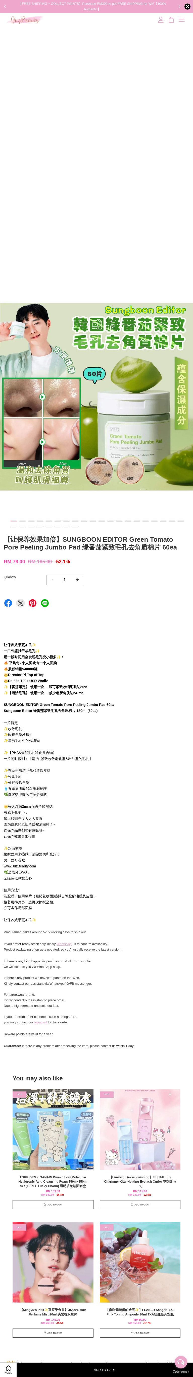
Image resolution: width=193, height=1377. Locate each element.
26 (58, 526)
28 (75, 526)
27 (66, 526)
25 (49, 526)
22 (22, 526)
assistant (40, 1022)
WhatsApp (64, 944)
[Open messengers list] (181, 1362)
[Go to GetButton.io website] (181, 1371)
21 (14, 526)
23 (31, 526)
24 (40, 526)
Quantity (10, 577)
